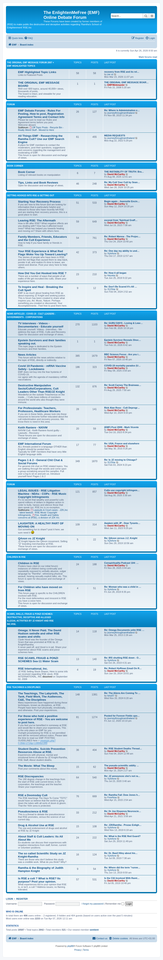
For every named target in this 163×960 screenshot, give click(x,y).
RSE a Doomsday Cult (33, 795)
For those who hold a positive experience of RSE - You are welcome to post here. (43, 719)
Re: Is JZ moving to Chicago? (120, 460)
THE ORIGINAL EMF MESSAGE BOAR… (126, 82)
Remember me (114, 903)
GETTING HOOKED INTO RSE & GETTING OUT (30, 195)
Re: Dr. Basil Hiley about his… (121, 853)
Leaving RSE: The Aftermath (37, 220)
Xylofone (112, 253)
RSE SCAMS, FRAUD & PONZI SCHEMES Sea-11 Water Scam (38, 659)
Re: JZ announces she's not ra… (122, 776)
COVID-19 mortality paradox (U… (122, 365)
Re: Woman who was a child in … (122, 587)
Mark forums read (148, 57)
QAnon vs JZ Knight (31, 538)
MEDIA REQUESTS (114, 135)
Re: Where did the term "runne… (122, 867)
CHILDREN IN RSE (16, 557)
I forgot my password (92, 903)
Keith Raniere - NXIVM (33, 427)
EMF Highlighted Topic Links (37, 72)
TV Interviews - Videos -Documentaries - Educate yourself (40, 325)
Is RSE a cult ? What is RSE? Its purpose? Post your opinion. (39, 880)
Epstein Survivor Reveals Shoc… (122, 340)
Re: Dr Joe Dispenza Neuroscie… (122, 811)
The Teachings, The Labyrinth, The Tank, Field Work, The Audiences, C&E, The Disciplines (41, 696)
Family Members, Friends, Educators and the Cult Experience (42, 238)
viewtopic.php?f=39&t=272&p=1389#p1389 (37, 741)
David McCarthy (116, 174)
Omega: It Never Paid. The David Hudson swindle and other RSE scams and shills (39, 633)
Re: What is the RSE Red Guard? (122, 836)
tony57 (110, 695)
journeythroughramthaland (121, 113)
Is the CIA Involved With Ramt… (121, 878)
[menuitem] (28, 38)
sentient (94, 929)
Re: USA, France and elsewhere (121, 443)
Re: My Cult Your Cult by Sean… (122, 182)
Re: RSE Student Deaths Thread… (123, 748)
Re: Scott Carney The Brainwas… (122, 385)
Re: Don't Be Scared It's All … (120, 286)
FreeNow (112, 797)
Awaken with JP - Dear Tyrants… (122, 523)
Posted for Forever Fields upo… (122, 715)
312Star (111, 289)
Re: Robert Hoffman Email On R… (123, 668)
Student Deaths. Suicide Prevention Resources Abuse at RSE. (41, 750)
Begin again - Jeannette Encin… (122, 201)
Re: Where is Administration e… (122, 110)
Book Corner (15, 166)
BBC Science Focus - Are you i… (122, 354)
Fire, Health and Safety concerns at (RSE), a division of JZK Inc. (39, 516)
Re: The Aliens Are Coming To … (122, 693)
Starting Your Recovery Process (39, 201)
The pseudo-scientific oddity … (121, 765)
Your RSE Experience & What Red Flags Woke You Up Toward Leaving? (42, 253)
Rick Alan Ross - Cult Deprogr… (122, 407)
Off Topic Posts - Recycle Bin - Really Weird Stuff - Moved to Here (41, 128)
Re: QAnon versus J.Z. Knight (120, 538)
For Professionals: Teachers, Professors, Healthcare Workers (39, 409)
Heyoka (111, 275)
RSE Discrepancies (31, 776)
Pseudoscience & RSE (33, 811)
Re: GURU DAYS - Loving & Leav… (123, 323)
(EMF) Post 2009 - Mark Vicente (121, 427)
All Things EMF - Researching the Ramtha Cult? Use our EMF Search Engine (41, 139)
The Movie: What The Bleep (36, 765)
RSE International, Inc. (33, 668)
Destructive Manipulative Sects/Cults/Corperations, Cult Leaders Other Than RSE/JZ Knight (41, 388)
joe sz (110, 74)
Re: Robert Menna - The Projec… (122, 236)
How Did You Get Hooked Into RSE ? (42, 273)
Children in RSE (28, 563)
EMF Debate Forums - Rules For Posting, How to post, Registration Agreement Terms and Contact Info (41, 114)
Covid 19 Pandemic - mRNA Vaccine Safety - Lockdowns (42, 367)
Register (22, 899)
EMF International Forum (34, 443)
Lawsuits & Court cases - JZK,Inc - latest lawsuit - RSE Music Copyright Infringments (43, 512)
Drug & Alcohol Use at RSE (36, 825)
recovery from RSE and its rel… (121, 71)
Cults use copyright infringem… (122, 490)
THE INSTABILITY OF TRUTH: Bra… (124, 171)
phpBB (70, 946)
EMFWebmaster (116, 85)
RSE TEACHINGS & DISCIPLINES (24, 687)
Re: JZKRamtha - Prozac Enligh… (122, 825)
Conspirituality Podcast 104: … (121, 563)
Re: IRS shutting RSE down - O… (122, 657)
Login (9, 899)
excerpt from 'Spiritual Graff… (121, 220)
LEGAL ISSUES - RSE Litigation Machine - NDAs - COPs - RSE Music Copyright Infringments (42, 494)
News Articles (27, 354)
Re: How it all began (115, 273)
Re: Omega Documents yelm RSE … (124, 630)
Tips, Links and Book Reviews (38, 182)
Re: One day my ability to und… (121, 251)
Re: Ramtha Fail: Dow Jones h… (122, 795)
